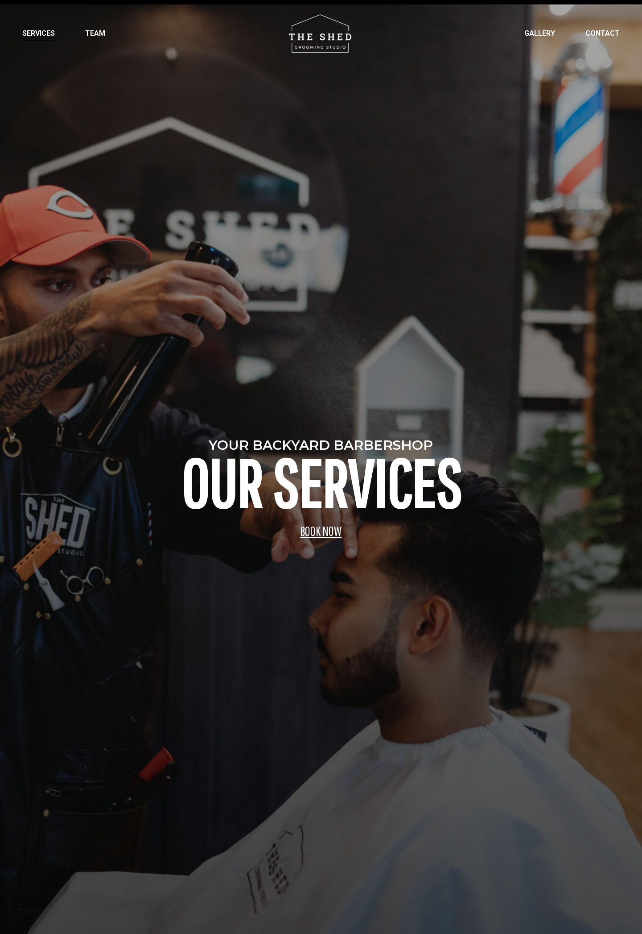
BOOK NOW (320, 531)
